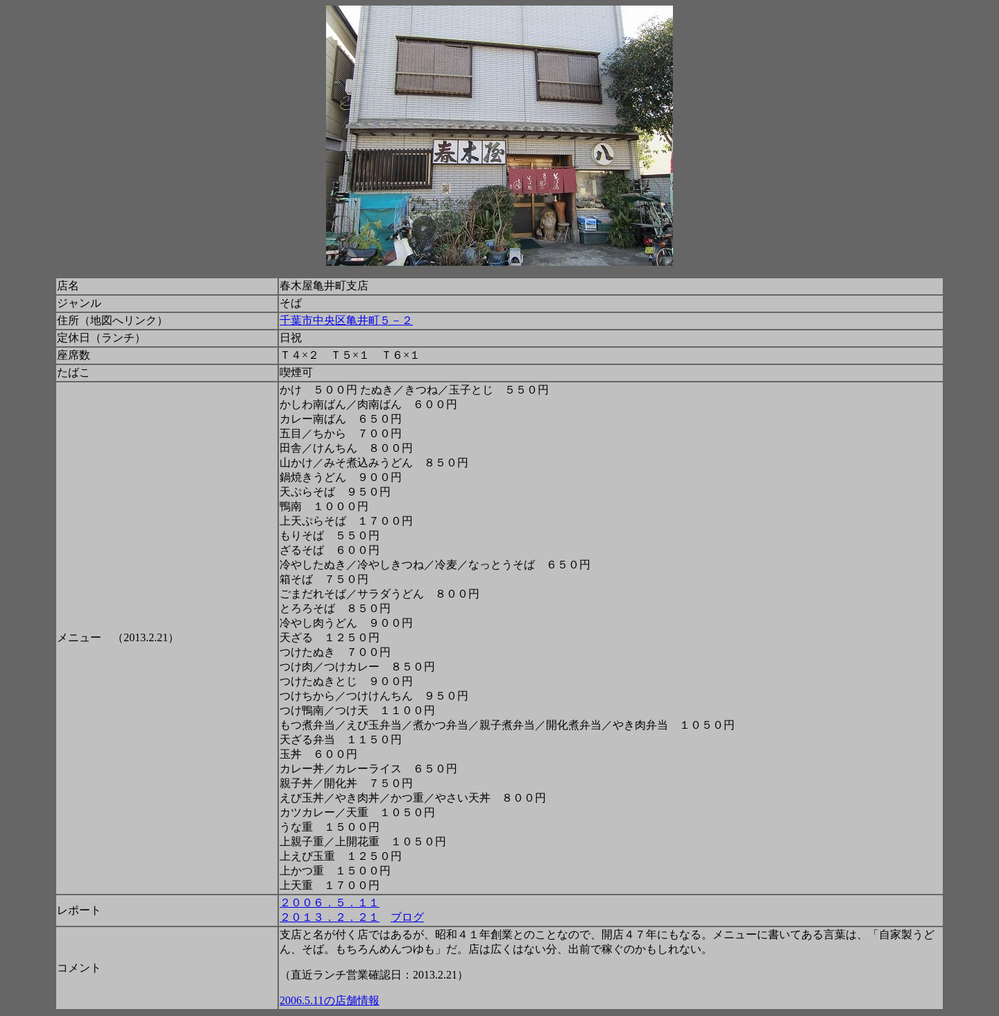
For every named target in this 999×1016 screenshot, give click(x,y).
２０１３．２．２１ (329, 917)
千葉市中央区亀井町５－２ (346, 320)
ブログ (407, 917)
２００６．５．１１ (329, 902)
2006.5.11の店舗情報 (329, 1000)
